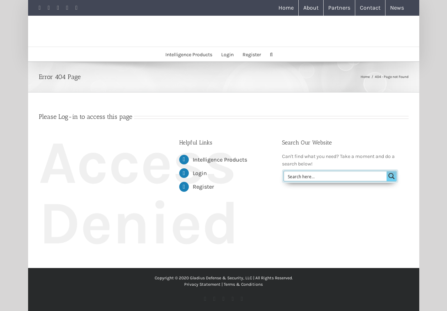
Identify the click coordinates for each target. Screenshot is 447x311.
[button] (271, 54)
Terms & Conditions (243, 284)
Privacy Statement (202, 284)
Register (203, 186)
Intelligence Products (220, 159)
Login (200, 173)
